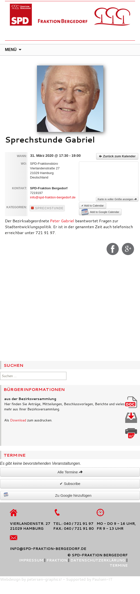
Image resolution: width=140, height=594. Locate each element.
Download (18, 420)
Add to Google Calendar (100, 212)
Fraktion (57, 560)
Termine (119, 565)
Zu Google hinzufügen (47, 495)
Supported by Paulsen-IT (89, 579)
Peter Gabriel (62, 221)
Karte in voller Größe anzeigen (117, 199)
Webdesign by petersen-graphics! (31, 579)
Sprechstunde (47, 208)
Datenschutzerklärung (97, 560)
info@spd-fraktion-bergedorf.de (53, 197)
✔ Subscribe (70, 484)
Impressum (31, 560)
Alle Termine (69, 472)
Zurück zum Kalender (117, 156)
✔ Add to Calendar (92, 205)
